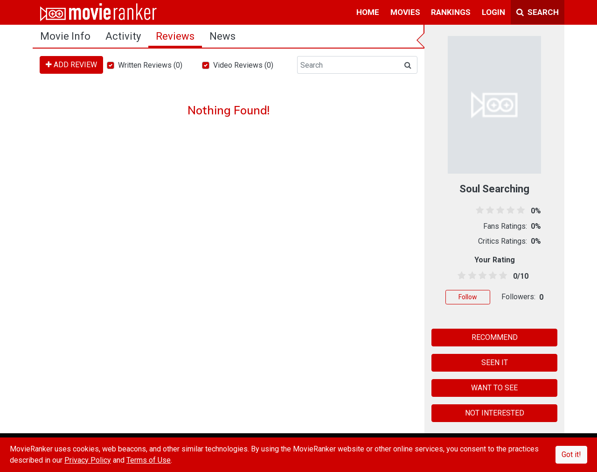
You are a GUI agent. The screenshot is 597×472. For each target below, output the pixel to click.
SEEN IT (494, 362)
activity (123, 36)
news (222, 36)
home (367, 12)
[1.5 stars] (470, 275)
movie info (65, 36)
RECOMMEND (495, 337)
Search (537, 12)
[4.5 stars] (501, 275)
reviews (175, 36)
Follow (467, 297)
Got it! (571, 454)
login (493, 12)
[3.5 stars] (491, 275)
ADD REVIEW (71, 64)
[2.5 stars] (480, 275)
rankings (451, 12)
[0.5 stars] (460, 275)
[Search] (348, 65)
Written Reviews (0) (150, 65)
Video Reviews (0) (243, 65)
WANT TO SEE (494, 387)
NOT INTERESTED (494, 413)
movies (405, 12)
